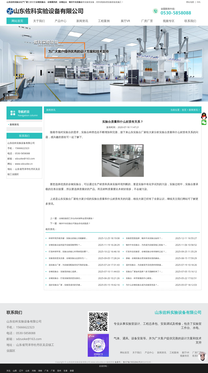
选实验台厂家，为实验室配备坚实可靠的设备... (69, 264)
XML (199, 2)
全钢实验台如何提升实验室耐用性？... (65, 244)
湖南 (40, 370)
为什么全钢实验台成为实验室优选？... (142, 284)
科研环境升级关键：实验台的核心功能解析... (68, 238)
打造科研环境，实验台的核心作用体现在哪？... (69, 251)
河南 (34, 370)
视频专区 (169, 21)
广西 (53, 370)
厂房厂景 (147, 21)
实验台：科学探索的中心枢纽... (139, 278)
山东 (27, 370)
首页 (184, 109)
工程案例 (104, 21)
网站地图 (190, 2)
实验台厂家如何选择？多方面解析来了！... (144, 271)
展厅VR (125, 21)
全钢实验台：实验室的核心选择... (63, 271)
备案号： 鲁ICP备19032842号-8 (129, 362)
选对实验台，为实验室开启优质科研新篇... (144, 264)
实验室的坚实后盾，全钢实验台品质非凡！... (68, 258)
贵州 (59, 370)
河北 (8, 370)
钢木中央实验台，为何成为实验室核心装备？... (146, 244)
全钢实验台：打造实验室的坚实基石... (65, 278)
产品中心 (60, 21)
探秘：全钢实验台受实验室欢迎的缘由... (143, 258)
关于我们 (39, 21)
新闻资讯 (82, 21)
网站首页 (17, 21)
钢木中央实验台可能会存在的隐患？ (74, 223)
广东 (46, 370)
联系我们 (190, 21)
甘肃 (65, 370)
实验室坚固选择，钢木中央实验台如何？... (144, 238)
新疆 (72, 370)
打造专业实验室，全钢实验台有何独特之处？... (146, 251)
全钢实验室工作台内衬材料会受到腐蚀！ (76, 218)
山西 (15, 370)
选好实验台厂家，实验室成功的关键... (65, 284)
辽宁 (21, 370)
